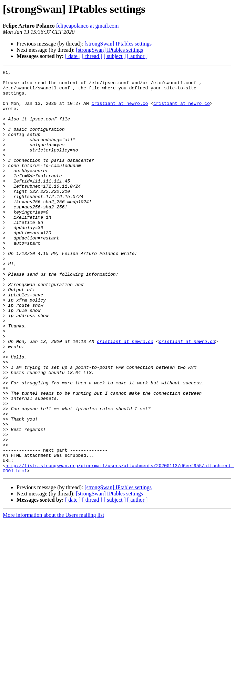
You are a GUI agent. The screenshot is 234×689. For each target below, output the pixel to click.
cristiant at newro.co (119, 110)
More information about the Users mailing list (53, 596)
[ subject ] (115, 56)
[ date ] (73, 56)
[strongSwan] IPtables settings (118, 44)
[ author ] (137, 56)
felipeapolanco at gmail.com (87, 26)
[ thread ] (92, 56)
